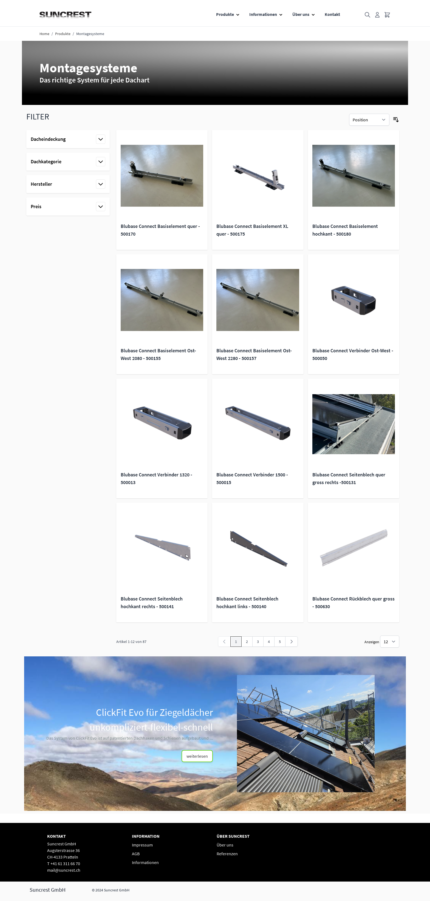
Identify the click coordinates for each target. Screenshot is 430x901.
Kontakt (332, 14)
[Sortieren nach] (369, 120)
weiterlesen (197, 756)
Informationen (263, 14)
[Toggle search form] (367, 15)
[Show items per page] (389, 642)
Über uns (300, 14)
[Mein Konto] (377, 15)
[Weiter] (291, 641)
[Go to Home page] (65, 15)
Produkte (225, 14)
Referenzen (227, 853)
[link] (224, 641)
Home (44, 33)
